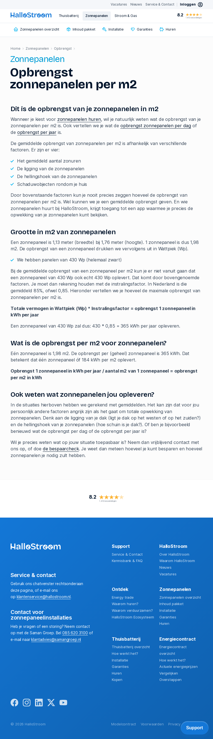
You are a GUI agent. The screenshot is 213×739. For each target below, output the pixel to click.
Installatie (167, 610)
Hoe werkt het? (125, 653)
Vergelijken (168, 673)
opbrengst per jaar (36, 132)
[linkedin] (39, 703)
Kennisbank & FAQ (127, 560)
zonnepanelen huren (79, 119)
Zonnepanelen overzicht (180, 597)
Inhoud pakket (171, 603)
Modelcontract (123, 724)
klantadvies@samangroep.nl (56, 639)
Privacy (174, 724)
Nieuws (165, 567)
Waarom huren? (125, 603)
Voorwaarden (152, 724)
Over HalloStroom (174, 554)
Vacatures (168, 574)
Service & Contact (127, 554)
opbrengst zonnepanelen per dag (155, 125)
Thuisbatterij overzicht (131, 647)
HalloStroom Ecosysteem (133, 617)
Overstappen (170, 679)
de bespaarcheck (61, 448)
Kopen (117, 679)
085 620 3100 (75, 633)
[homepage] (31, 15)
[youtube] (63, 703)
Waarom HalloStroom (177, 560)
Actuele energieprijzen (178, 666)
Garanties (167, 617)
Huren (164, 623)
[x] (51, 703)
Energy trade (123, 597)
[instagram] (27, 703)
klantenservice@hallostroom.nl (44, 597)
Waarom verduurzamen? (132, 610)
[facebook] (14, 703)
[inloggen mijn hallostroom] (191, 4)
